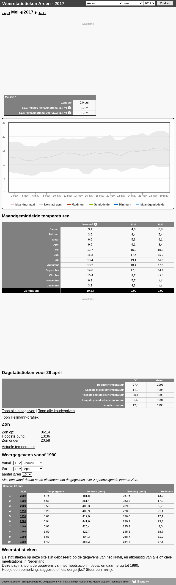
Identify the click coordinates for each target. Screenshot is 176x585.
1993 (23, 531)
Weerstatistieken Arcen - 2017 (33, 3)
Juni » (42, 13)
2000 (23, 506)
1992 (23, 541)
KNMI (124, 581)
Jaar (23, 491)
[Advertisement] (88, 58)
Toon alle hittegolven (18, 411)
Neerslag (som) (136, 491)
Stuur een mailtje (99, 570)
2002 (23, 495)
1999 (23, 511)
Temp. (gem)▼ (56, 491)
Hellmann (167, 491)
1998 (23, 501)
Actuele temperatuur (18, 447)
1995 (23, 516)
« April (6, 13)
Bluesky (140, 582)
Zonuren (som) (95, 491)
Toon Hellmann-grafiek (20, 417)
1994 (23, 536)
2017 (28, 12)
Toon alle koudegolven (56, 411)
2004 (23, 526)
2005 (23, 521)
